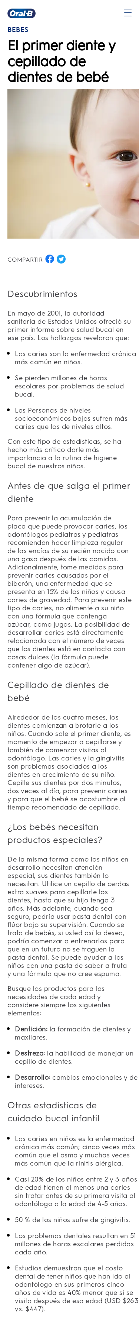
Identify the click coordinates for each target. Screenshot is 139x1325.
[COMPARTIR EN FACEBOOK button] (49, 259)
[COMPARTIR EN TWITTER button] (61, 259)
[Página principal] (21, 13)
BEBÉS (18, 30)
